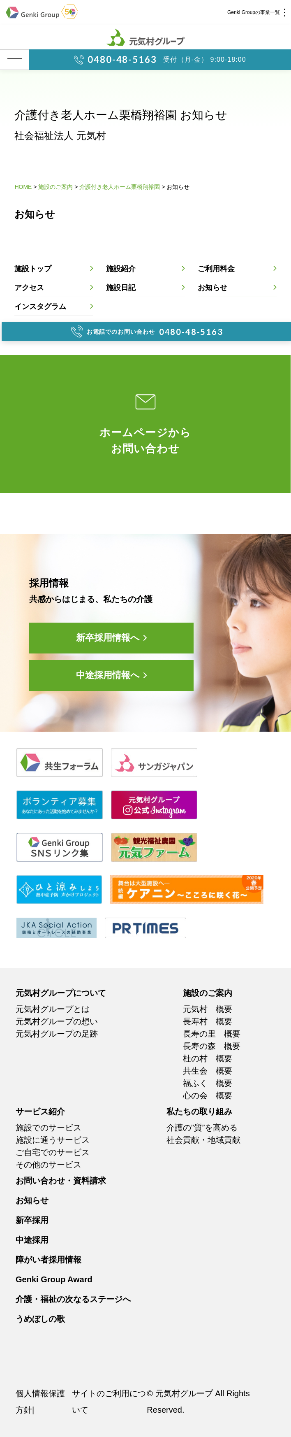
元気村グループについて (61, 993)
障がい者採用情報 (48, 1259)
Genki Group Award (54, 1279)
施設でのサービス (48, 1127)
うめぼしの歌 (40, 1318)
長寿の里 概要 (211, 1033)
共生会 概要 (207, 1070)
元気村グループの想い (57, 1021)
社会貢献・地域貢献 (203, 1139)
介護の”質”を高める (202, 1127)
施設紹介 (121, 269)
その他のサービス (48, 1164)
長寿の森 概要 (211, 1046)
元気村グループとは (53, 1009)
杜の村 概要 (207, 1058)
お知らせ (212, 288)
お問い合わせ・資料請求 (61, 1180)
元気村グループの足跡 (57, 1033)
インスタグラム (40, 306)
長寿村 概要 (207, 1021)
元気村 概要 (207, 1009)
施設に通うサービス (53, 1139)
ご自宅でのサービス (53, 1152)
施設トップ (32, 269)
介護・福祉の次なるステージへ (73, 1299)
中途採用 (32, 1239)
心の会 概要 (207, 1095)
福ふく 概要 (207, 1083)
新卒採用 (32, 1220)
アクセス (29, 288)
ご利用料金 (216, 269)
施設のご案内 (207, 993)
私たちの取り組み (199, 1111)
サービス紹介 (40, 1111)
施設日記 (121, 288)
